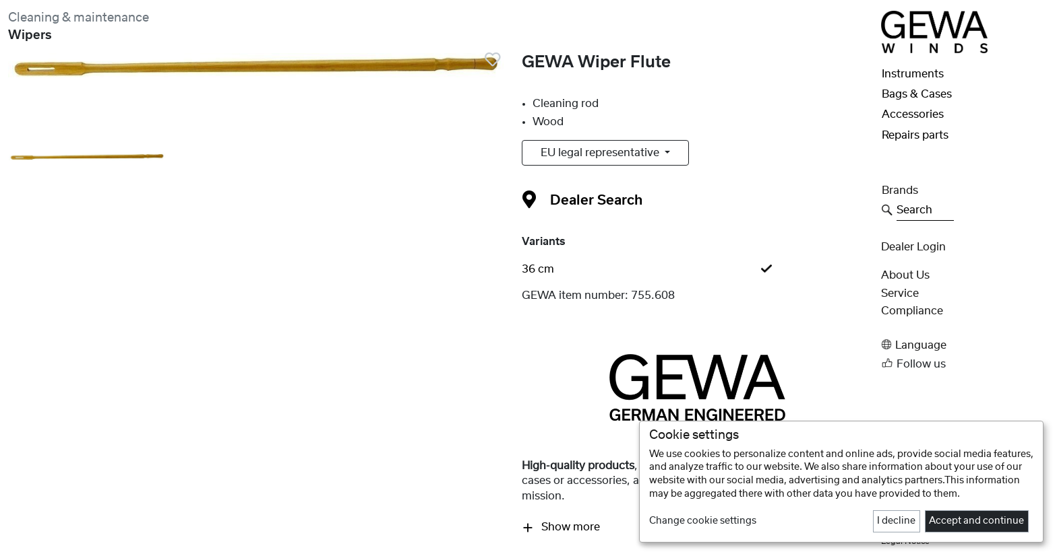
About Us (905, 275)
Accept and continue (976, 521)
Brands (900, 190)
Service (900, 293)
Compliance (912, 311)
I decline (896, 521)
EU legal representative (601, 152)
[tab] (697, 269)
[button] (965, 345)
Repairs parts (915, 135)
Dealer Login (913, 247)
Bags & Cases (917, 94)
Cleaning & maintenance (78, 17)
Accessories (913, 114)
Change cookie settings (702, 521)
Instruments (913, 74)
